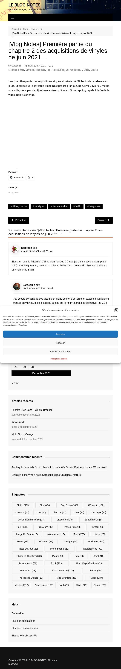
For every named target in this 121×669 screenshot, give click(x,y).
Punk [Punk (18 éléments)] (99, 556)
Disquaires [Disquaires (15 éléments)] (65, 519)
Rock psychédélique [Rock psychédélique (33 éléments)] (89, 563)
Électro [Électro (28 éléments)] (100, 585)
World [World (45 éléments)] (81, 585)
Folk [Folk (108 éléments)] (22, 527)
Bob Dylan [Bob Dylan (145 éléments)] (69, 505)
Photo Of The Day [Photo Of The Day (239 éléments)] (29, 556)
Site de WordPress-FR (24, 635)
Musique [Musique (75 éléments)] (70, 541)
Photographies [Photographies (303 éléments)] (92, 548)
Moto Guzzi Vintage (22, 434)
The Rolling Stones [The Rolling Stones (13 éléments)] (30, 577)
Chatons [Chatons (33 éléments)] (59, 512)
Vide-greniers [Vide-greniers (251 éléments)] (66, 577)
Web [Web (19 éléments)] (64, 585)
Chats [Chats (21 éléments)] (78, 512)
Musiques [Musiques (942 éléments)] (96, 541)
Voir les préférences (60, 351)
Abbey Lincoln (20, 206)
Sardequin (14, 65)
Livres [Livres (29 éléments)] (99, 534)
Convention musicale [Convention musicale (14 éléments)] (31, 519)
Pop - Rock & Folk (55, 70)
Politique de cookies (59, 359)
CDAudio (30, 70)
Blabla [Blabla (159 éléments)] (23, 505)
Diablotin (26, 247)
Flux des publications (23, 621)
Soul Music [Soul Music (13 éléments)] (28, 570)
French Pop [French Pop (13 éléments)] (72, 527)
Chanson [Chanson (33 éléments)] (22, 512)
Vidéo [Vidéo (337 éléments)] (97, 577)
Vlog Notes (94, 206)
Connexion (18, 613)
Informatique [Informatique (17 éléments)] (56, 534)
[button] (116, 310)
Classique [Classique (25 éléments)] (98, 512)
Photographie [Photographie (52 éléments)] (59, 548)
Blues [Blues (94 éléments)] (45, 505)
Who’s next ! (18, 422)
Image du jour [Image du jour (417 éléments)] (27, 534)
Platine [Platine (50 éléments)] (58, 556)
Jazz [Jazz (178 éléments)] (79, 534)
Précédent (19, 220)
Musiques (40, 70)
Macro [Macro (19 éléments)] (22, 541)
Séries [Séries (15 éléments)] (95, 570)
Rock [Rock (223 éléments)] (57, 563)
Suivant (103, 220)
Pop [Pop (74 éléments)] (79, 556)
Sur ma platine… (74, 70)
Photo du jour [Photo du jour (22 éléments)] (28, 548)
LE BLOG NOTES (24, 5)
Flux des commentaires (24, 628)
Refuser (60, 342)
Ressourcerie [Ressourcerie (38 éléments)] (27, 563)
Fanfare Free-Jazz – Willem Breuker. (32, 410)
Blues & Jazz (17, 70)
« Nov (15, 383)
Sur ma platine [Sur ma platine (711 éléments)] (63, 570)
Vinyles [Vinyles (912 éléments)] (22, 585)
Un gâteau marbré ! (71, 475)
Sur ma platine (60, 206)
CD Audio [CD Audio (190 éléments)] (96, 505)
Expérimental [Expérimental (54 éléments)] (94, 519)
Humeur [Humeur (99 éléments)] (97, 527)
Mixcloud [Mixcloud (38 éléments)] (46, 541)
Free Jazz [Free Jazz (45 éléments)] (45, 527)
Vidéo (86, 70)
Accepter (60, 334)
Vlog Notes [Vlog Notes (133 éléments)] (44, 585)
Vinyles (94, 70)
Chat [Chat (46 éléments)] (41, 512)
